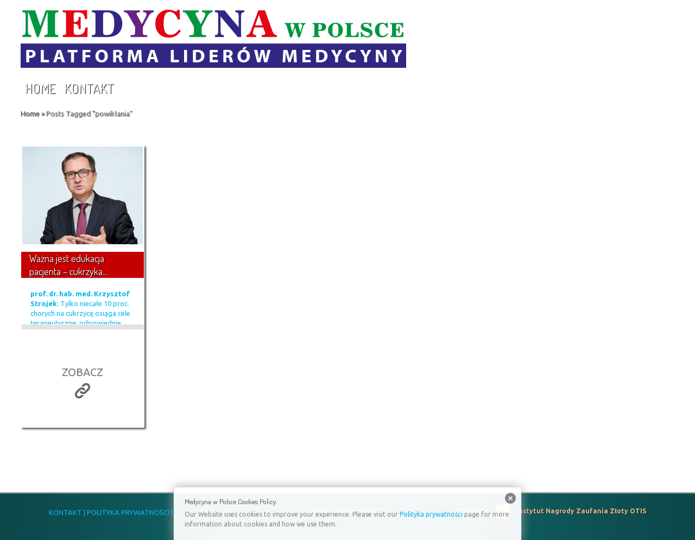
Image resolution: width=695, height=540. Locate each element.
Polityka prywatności (431, 514)
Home (40, 88)
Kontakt (89, 88)
